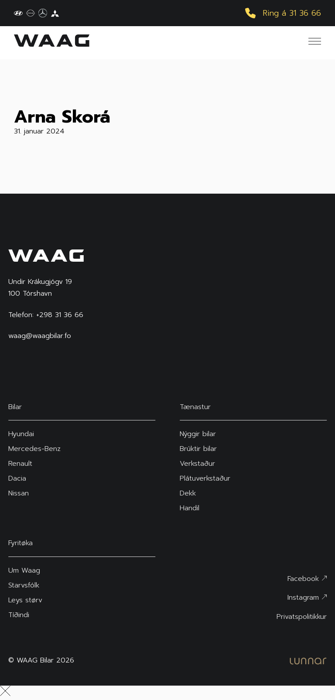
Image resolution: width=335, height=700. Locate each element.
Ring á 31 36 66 (283, 13)
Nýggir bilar (198, 434)
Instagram (307, 597)
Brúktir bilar (198, 449)
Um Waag (24, 570)
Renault (20, 463)
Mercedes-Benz (34, 449)
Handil (189, 508)
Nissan (18, 493)
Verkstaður (197, 463)
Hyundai (21, 434)
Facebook (307, 579)
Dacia (17, 478)
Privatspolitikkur (302, 616)
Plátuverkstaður (205, 478)
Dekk (188, 493)
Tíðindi (18, 615)
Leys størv (25, 600)
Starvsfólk (23, 585)
